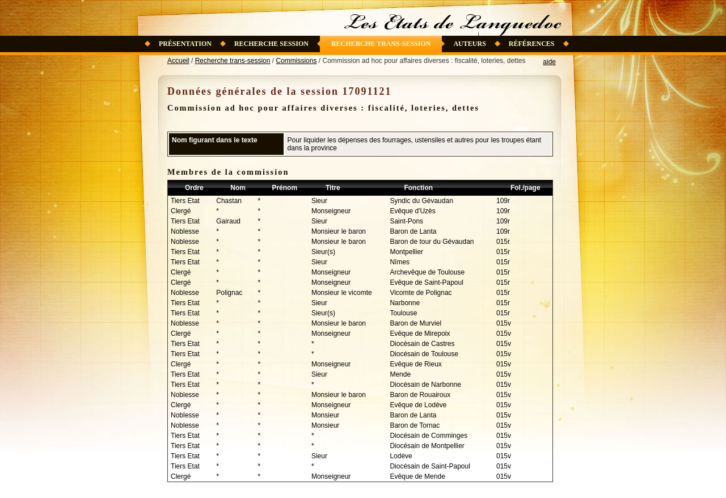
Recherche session (271, 44)
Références (532, 44)
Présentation (185, 44)
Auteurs (469, 44)
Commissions (296, 61)
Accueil (178, 61)
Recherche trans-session (381, 44)
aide (549, 62)
